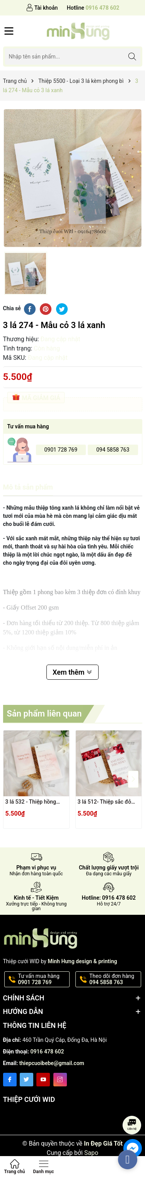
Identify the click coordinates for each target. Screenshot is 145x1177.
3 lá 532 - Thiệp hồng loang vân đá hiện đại (31, 802)
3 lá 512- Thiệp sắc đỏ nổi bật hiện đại (104, 802)
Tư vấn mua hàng (43, 979)
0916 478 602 (47, 1051)
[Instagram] (60, 1079)
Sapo (91, 1152)
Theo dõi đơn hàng (114, 979)
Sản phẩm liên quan (44, 713)
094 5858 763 (113, 450)
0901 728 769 (60, 450)
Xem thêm (72, 672)
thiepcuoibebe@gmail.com (51, 1063)
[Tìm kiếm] (132, 56)
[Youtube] (43, 1079)
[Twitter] (26, 1079)
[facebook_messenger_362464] (127, 1159)
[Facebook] (10, 1079)
